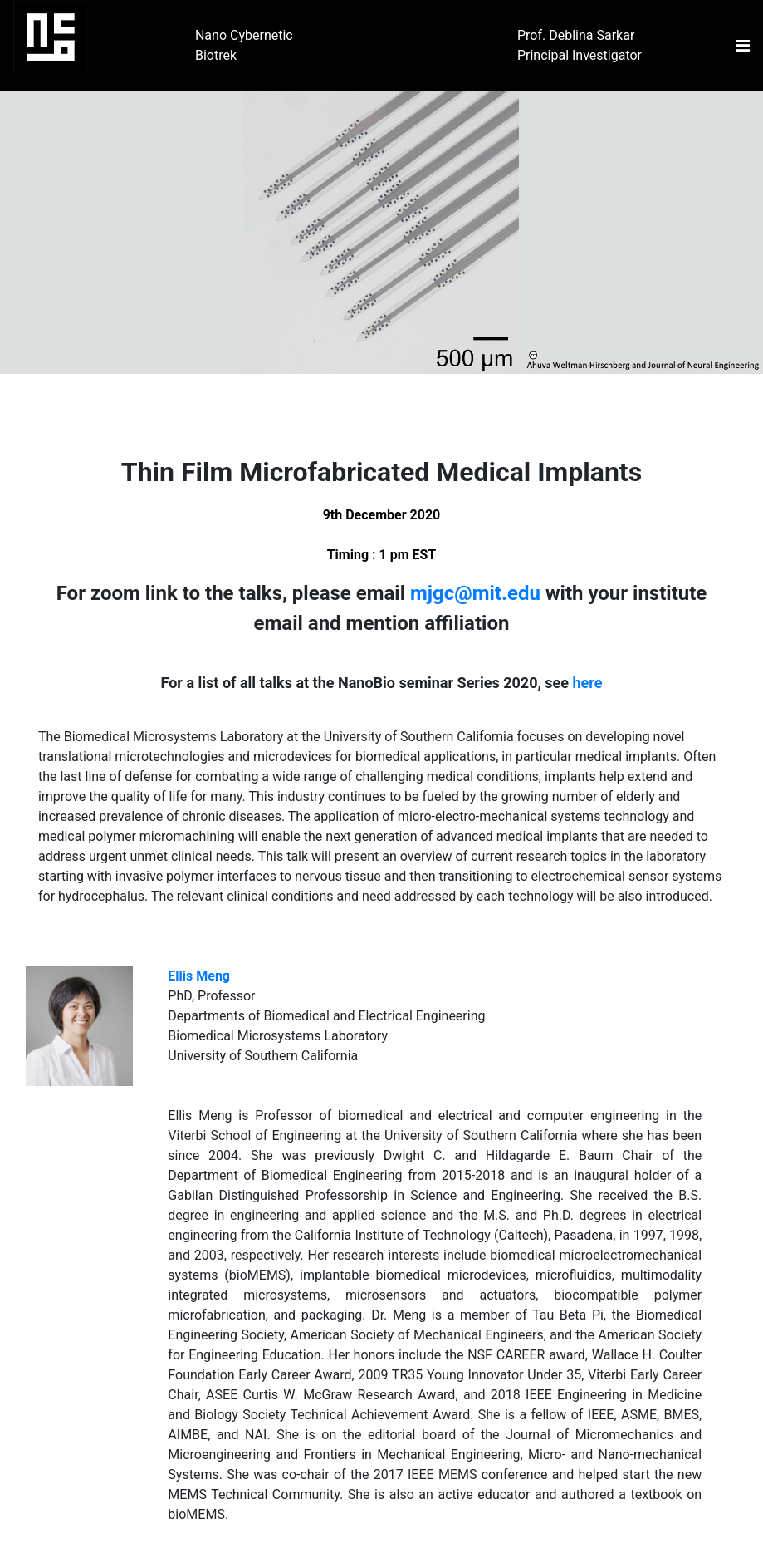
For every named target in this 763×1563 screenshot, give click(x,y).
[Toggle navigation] (743, 45)
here (588, 682)
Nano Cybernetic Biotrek (244, 45)
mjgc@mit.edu (475, 593)
